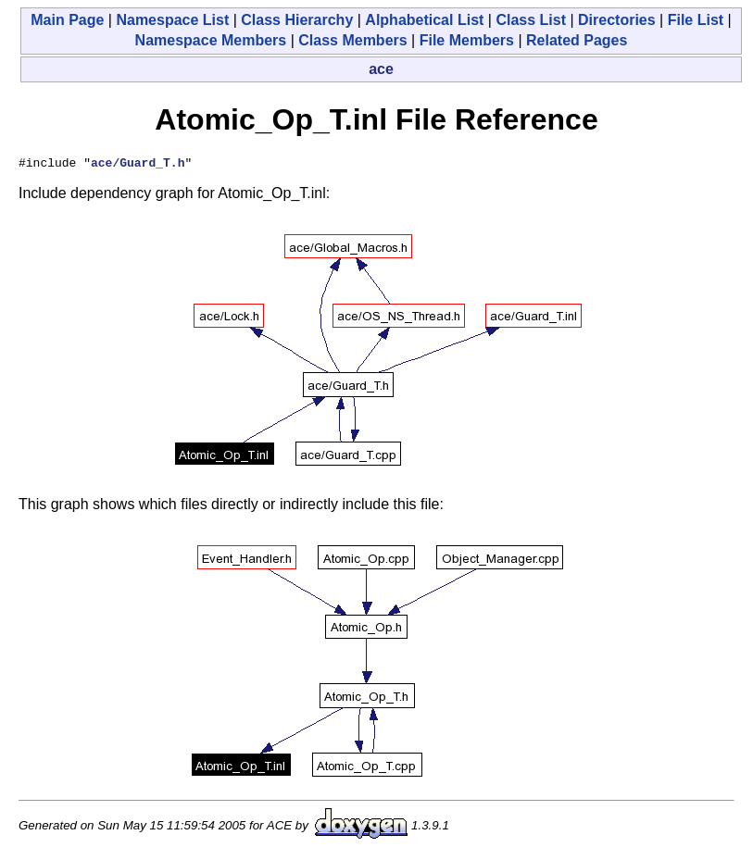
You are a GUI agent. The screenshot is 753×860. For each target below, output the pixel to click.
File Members (467, 40)
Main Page (67, 20)
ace (381, 69)
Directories (617, 20)
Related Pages (576, 40)
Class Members (352, 40)
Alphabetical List (424, 20)
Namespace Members (211, 40)
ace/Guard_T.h (137, 164)
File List (695, 20)
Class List (531, 20)
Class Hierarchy (297, 20)
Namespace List (172, 20)
